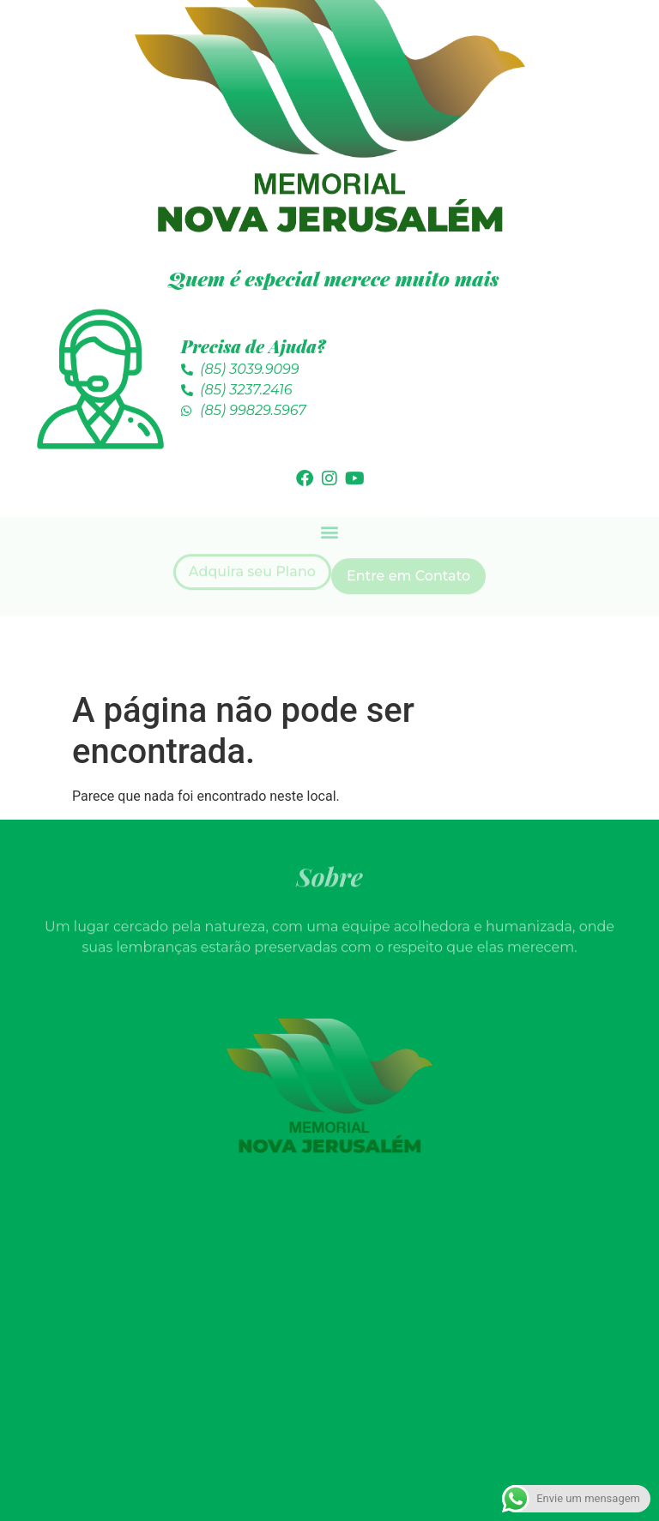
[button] (330, 504)
